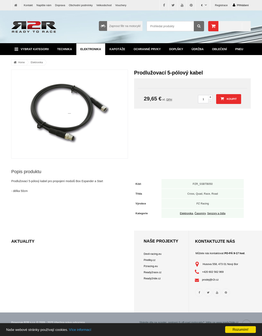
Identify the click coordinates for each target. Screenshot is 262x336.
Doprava (60, 5)
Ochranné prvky (147, 49)
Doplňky (176, 49)
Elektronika (90, 49)
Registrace (221, 5)
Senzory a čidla (216, 213)
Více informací (80, 330)
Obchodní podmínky (81, 5)
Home (21, 62)
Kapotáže (117, 49)
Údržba (198, 49)
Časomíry (200, 213)
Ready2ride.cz (152, 278)
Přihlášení (241, 5)
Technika (64, 49)
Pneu (239, 49)
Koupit (228, 98)
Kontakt (28, 5)
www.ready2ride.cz (227, 322)
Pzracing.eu (151, 266)
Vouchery (120, 5)
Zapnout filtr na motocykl (119, 26)
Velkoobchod (104, 5)
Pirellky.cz (150, 260)
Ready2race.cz (152, 272)
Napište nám (43, 5)
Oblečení (219, 49)
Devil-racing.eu (152, 253)
